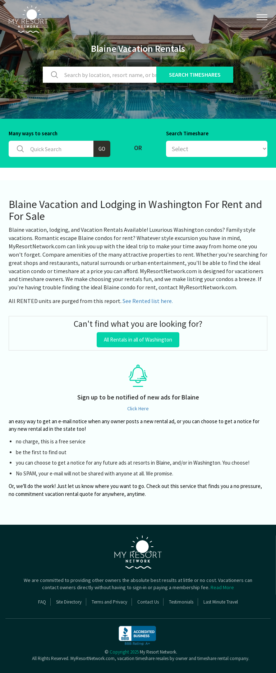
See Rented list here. (148, 300)
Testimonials (181, 602)
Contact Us (148, 602)
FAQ (42, 602)
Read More (222, 587)
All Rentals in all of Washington (138, 339)
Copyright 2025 (124, 652)
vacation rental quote (69, 494)
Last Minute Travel (220, 602)
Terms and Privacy (109, 602)
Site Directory (69, 602)
